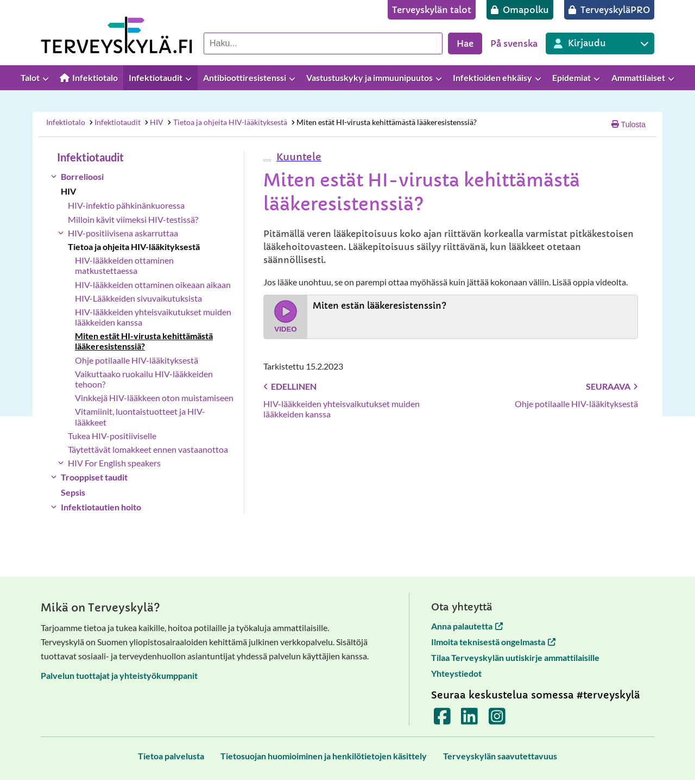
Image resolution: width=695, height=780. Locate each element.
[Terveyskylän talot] (432, 10)
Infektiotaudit (114, 122)
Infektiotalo (65, 122)
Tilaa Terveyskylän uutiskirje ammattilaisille (515, 657)
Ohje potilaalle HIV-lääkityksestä (136, 360)
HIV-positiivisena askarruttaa (123, 233)
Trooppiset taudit (94, 477)
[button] (297, 156)
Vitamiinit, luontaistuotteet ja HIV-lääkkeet (140, 416)
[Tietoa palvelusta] (171, 756)
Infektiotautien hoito (101, 507)
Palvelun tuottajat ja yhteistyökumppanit (119, 675)
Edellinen (290, 386)
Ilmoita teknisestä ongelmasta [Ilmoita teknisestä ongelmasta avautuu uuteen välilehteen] (493, 642)
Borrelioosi (82, 176)
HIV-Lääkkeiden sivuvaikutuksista (138, 298)
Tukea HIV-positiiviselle (112, 435)
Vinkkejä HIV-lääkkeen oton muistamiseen (154, 397)
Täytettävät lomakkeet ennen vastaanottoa (148, 449)
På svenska (514, 43)
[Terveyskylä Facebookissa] (442, 720)
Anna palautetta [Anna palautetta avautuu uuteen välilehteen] (467, 626)
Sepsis (73, 492)
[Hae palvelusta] (323, 43)
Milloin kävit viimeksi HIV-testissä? (133, 219)
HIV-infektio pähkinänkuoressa (126, 205)
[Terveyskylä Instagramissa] (497, 720)
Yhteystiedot (456, 673)
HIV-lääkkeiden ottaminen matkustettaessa (124, 265)
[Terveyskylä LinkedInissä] (469, 720)
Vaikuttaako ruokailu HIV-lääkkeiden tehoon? (144, 379)
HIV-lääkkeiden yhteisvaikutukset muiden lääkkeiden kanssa (153, 317)
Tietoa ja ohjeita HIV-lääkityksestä (227, 122)
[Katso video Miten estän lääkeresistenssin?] (450, 317)
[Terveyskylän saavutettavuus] (500, 756)
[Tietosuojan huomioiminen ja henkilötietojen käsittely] (323, 756)
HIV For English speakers (114, 463)
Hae (465, 43)
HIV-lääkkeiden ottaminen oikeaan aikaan (153, 284)
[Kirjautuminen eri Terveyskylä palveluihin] (600, 43)
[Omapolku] (519, 10)
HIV (154, 122)
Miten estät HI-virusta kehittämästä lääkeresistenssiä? (383, 122)
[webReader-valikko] (267, 160)
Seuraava (612, 386)
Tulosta (628, 124)
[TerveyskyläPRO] (609, 10)
